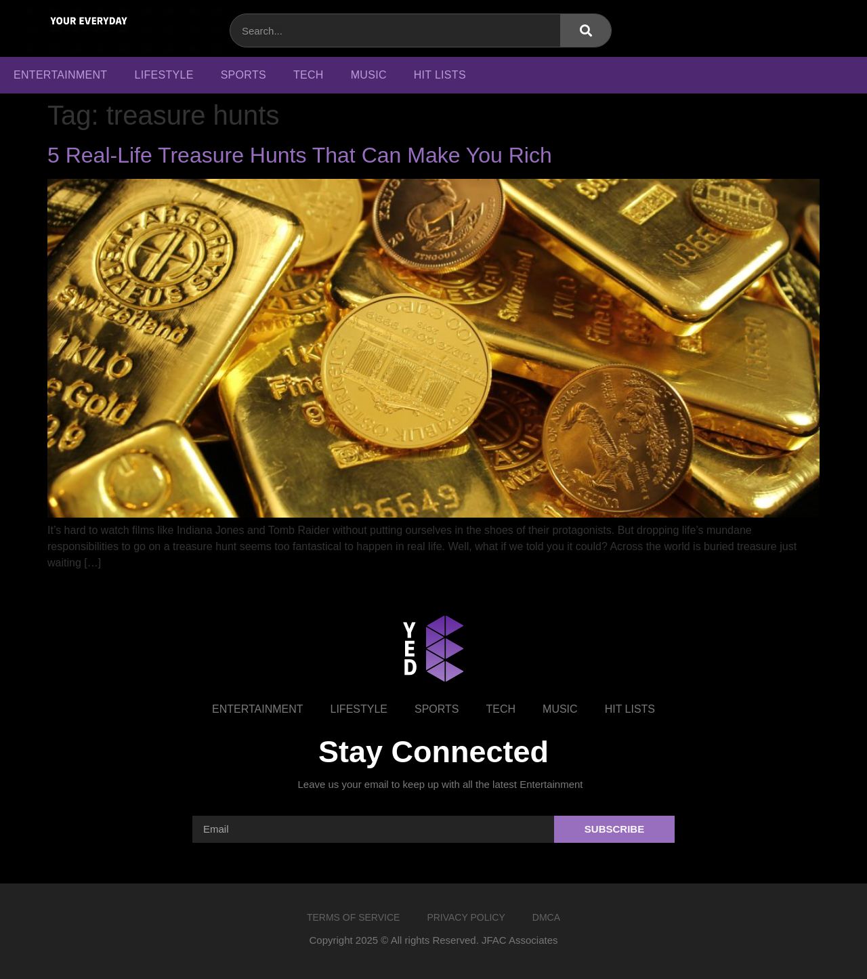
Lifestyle (163, 75)
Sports (243, 75)
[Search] (585, 30)
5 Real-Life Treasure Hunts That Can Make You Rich (299, 155)
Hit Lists (440, 75)
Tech (308, 75)
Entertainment (60, 75)
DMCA (546, 917)
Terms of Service (353, 917)
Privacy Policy (466, 917)
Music (369, 75)
